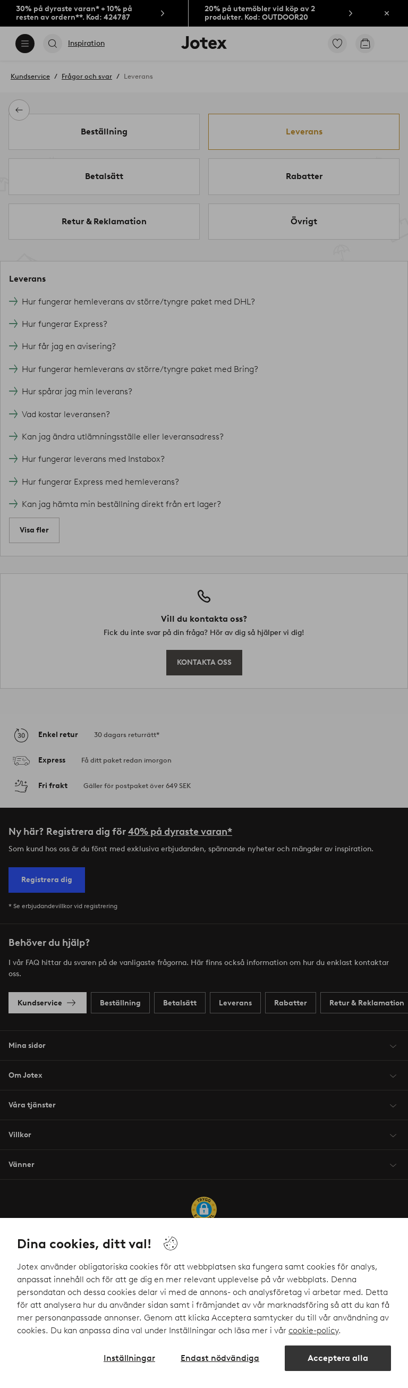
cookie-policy (313, 1330)
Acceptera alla (338, 1358)
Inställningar (129, 1358)
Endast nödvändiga (220, 1358)
